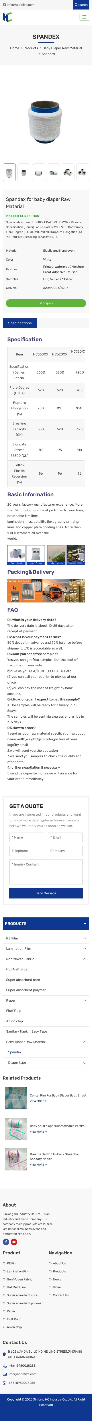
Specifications (20, 323)
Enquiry (46, 303)
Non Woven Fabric (20, 959)
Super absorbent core (23, 980)
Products (59, 1271)
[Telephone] (26, 851)
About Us (59, 1263)
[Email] (65, 838)
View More (37, 1101)
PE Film (12, 938)
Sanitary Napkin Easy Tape (26, 1031)
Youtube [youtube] (14, 1242)
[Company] (65, 851)
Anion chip (14, 1021)
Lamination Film (18, 949)
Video (57, 1287)
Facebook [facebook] (6, 1242)
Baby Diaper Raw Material (26, 1042)
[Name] (26, 838)
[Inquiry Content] (46, 872)
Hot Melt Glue (16, 969)
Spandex (15, 1052)
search (81, 5)
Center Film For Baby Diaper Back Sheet (58, 1095)
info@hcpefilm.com (20, 5)
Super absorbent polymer (26, 990)
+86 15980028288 (22, 1366)
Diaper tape (17, 1063)
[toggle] (84, 17)
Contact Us (61, 1295)
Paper (10, 1000)
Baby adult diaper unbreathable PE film (57, 1126)
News (57, 1279)
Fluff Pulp (13, 1011)
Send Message (46, 893)
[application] (46, 117)
